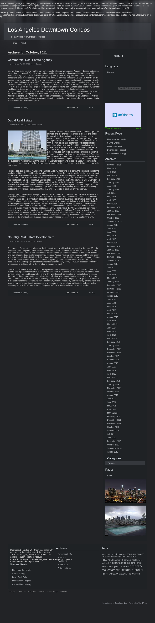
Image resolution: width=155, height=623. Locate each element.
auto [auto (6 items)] (116, 555)
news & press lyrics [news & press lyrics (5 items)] (110, 567)
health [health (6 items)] (135, 560)
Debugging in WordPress (115, 6)
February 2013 (113, 382)
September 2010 (114, 449)
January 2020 (113, 211)
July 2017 (111, 268)
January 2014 (113, 346)
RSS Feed (118, 57)
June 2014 (111, 328)
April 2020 (111, 201)
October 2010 (113, 445)
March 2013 (112, 378)
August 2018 (112, 265)
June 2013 (111, 367)
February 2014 (113, 343)
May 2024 (111, 169)
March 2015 (112, 325)
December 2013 (114, 350)
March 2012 (112, 413)
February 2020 (113, 208)
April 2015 (111, 321)
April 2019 (111, 240)
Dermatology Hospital (116, 151)
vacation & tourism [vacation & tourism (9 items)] (129, 574)
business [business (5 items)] (122, 555)
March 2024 (112, 176)
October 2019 (113, 218)
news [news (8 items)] (138, 563)
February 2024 (113, 180)
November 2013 (114, 353)
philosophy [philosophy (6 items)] (124, 567)
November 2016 (114, 289)
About (23, 44)
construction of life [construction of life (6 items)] (116, 557)
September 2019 (114, 222)
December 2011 (114, 421)
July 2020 (111, 194)
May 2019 (111, 236)
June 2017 (111, 272)
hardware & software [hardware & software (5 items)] (122, 561)
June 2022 (111, 187)
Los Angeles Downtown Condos (49, 30)
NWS (138, 129)
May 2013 (111, 371)
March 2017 (112, 279)
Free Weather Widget (123, 115)
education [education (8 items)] (131, 557)
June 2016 (111, 304)
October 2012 (113, 392)
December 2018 (114, 254)
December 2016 (114, 286)
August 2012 (112, 396)
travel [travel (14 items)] (115, 574)
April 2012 (111, 410)
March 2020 (112, 204)
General (39, 65)
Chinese (110, 73)
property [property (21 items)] (135, 567)
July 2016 (111, 300)
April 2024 (111, 172)
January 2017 (113, 282)
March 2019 (112, 243)
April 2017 (111, 275)
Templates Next (121, 604)
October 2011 (113, 428)
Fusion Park (20, 275)
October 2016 (113, 293)
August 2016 (112, 296)
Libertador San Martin (116, 140)
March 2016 (112, 314)
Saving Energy (113, 143)
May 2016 (111, 307)
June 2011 (111, 438)
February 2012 (113, 417)
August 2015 (112, 318)
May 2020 (111, 197)
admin (14, 65)
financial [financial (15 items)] (107, 560)
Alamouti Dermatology (116, 154)
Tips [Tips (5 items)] (103, 574)
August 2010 (112, 452)
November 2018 (114, 257)
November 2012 (114, 389)
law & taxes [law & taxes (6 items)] (120, 563)
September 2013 (114, 360)
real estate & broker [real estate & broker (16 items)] (129, 570)
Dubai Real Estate (20, 121)
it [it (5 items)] (110, 563)
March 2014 (112, 339)
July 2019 (111, 229)
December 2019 (114, 215)
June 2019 (111, 233)
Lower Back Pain (114, 147)
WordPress (143, 604)
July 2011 (111, 435)
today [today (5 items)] (108, 574)
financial (16, 108)
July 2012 (111, 399)
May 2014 (111, 332)
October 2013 (113, 357)
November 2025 (114, 165)
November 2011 (114, 424)
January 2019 (113, 250)
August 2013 (112, 364)
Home (14, 44)
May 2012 (111, 406)
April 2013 (111, 374)
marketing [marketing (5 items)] (131, 563)
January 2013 (113, 385)
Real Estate (61, 209)
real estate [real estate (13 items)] (108, 570)
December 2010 (114, 442)
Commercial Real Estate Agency (30, 60)
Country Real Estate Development (31, 237)
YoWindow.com (113, 129)
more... (92, 108)
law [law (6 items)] (113, 563)
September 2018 (114, 261)
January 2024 (113, 183)
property (24, 108)
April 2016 (111, 311)
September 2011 (114, 431)
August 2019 (112, 226)
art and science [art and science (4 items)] (107, 555)
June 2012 (111, 403)
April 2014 (111, 335)
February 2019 (113, 247)
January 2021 (113, 190)
